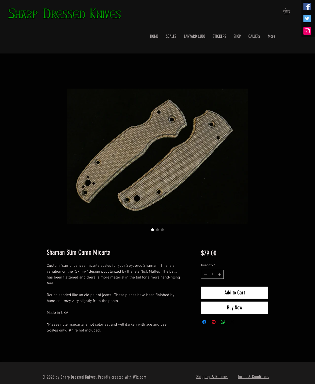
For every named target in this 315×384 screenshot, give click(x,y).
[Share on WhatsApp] (223, 322)
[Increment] (220, 274)
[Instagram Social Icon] (307, 31)
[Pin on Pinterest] (214, 322)
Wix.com (139, 377)
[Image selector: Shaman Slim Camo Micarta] (152, 229)
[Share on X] (232, 322)
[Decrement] (205, 274)
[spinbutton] (212, 274)
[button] (289, 11)
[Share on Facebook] (204, 322)
